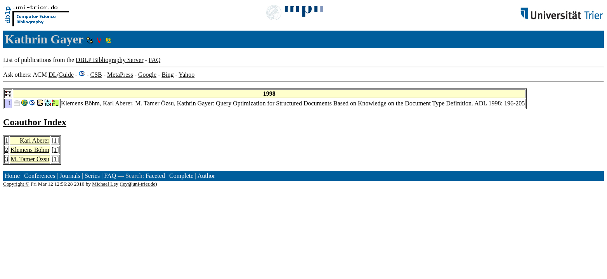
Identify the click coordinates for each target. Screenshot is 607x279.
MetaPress (120, 74)
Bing (167, 74)
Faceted (155, 175)
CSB (96, 74)
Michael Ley (105, 184)
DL (53, 74)
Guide (66, 74)
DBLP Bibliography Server (110, 60)
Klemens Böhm (80, 103)
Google (147, 74)
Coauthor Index (34, 122)
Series (92, 175)
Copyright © (16, 184)
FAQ (155, 60)
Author (206, 175)
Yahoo (186, 74)
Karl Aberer (117, 103)
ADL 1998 (487, 103)
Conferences (39, 175)
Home (12, 175)
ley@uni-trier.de (138, 184)
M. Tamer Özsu (154, 103)
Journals (69, 175)
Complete (181, 175)
